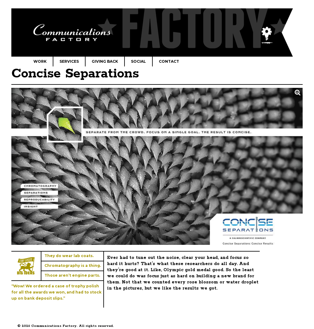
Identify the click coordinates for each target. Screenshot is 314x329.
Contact (169, 61)
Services (69, 61)
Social (138, 61)
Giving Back (105, 61)
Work (40, 61)
